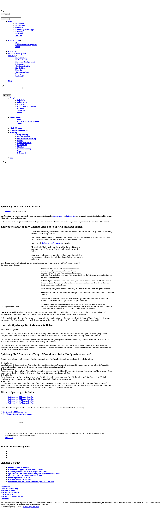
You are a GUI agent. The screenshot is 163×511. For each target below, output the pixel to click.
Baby (11, 21)
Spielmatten (71, 216)
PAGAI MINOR (7, 494)
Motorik (18, 70)
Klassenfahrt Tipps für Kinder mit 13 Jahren (25, 469)
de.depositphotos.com (31, 507)
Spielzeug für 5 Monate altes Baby (21, 399)
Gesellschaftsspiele (22, 66)
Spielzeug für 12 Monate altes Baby (21, 403)
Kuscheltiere (20, 68)
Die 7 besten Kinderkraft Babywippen (17, 414)
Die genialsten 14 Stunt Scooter (15, 412)
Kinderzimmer (14, 41)
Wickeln (18, 36)
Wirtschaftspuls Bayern (10, 492)
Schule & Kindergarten (17, 53)
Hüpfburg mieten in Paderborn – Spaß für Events (27, 471)
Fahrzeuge (19, 64)
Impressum (5, 486)
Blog (10, 81)
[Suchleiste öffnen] (3, 12)
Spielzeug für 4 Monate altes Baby (21, 397)
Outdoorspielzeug (22, 72)
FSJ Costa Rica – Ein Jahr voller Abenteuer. (25, 475)
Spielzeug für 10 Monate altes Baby (21, 401)
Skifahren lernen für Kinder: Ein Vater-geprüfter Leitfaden (31, 482)
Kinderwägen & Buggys (24, 29)
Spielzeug (12, 56)
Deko (17, 43)
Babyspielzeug (20, 58)
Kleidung (19, 31)
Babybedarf (20, 23)
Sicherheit (19, 34)
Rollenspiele (20, 76)
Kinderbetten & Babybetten (26, 45)
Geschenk (19, 27)
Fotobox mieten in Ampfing (18, 467)
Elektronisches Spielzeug (25, 62)
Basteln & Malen (22, 60)
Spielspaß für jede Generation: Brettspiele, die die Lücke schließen (34, 473)
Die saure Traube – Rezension (19, 480)
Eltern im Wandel (8, 490)
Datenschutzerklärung (9, 488)
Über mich (5, 499)
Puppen (18, 74)
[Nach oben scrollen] (2, 509)
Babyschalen (20, 25)
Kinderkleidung (14, 51)
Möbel (17, 47)
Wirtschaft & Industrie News (12, 497)
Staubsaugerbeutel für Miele (19, 478)
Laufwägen (57, 216)
